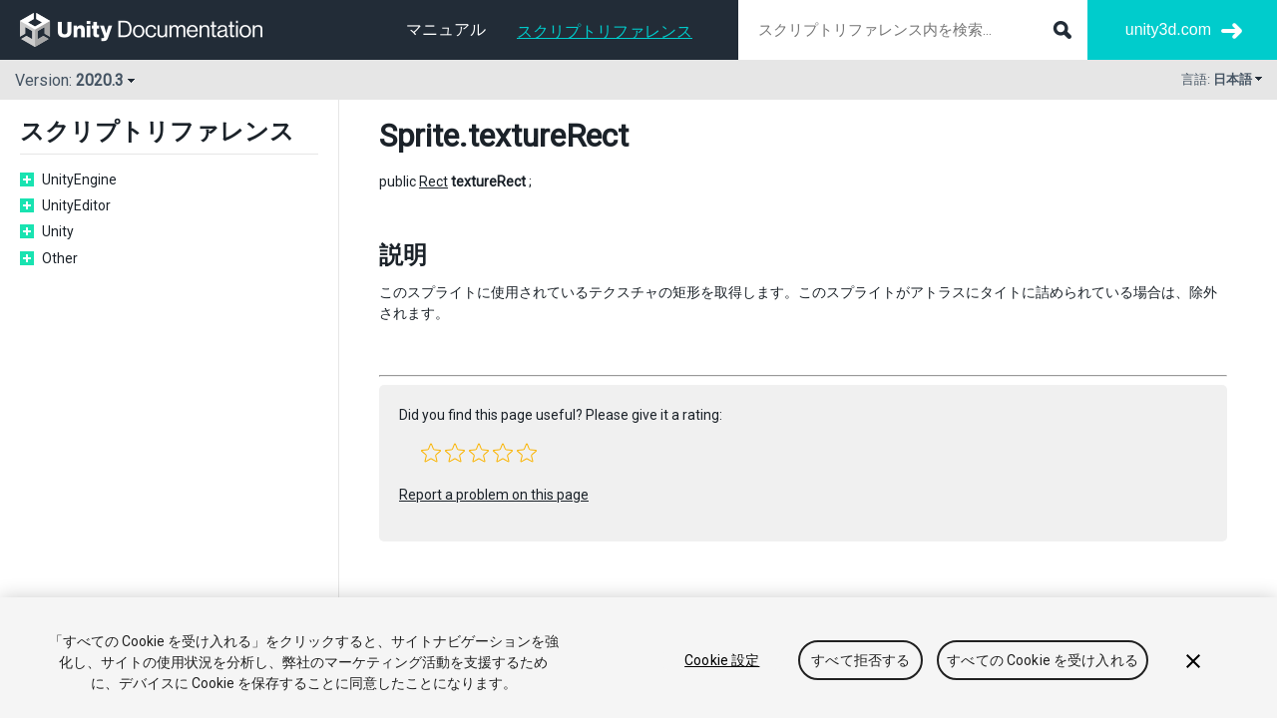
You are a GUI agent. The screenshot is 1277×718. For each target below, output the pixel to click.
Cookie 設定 (721, 660)
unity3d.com (1168, 29)
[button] (431, 453)
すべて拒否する (860, 660)
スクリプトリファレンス (604, 31)
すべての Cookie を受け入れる (1042, 660)
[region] (638, 657)
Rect (433, 181)
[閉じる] (1193, 661)
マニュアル (446, 29)
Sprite (419, 136)
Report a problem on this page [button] (494, 495)
